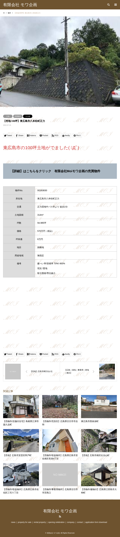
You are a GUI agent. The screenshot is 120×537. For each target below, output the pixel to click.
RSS (60, 516)
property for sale (24, 522)
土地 (7, 116)
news (13, 522)
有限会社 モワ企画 (60, 511)
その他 (27, 116)
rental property (40, 522)
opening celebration (56, 522)
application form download (96, 522)
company (71, 522)
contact (80, 522)
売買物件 (18, 116)
